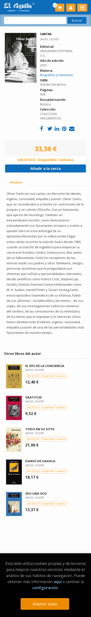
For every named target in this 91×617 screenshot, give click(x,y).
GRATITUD (33, 397)
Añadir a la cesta (45, 168)
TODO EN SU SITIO (40, 429)
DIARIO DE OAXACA (40, 461)
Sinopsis (16, 182)
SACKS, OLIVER (49, 39)
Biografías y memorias (56, 75)
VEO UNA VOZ (36, 493)
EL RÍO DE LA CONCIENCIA (44, 366)
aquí (58, 581)
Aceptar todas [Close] (45, 604)
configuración (45, 587)
